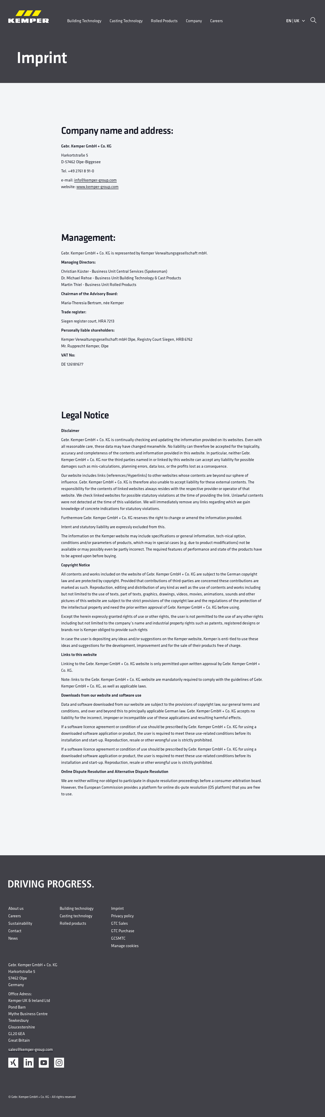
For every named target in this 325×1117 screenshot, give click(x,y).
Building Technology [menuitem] (84, 20)
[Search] (313, 21)
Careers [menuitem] (216, 20)
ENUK (295, 20)
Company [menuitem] (194, 20)
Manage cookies (125, 945)
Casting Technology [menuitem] (126, 20)
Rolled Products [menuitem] (164, 20)
